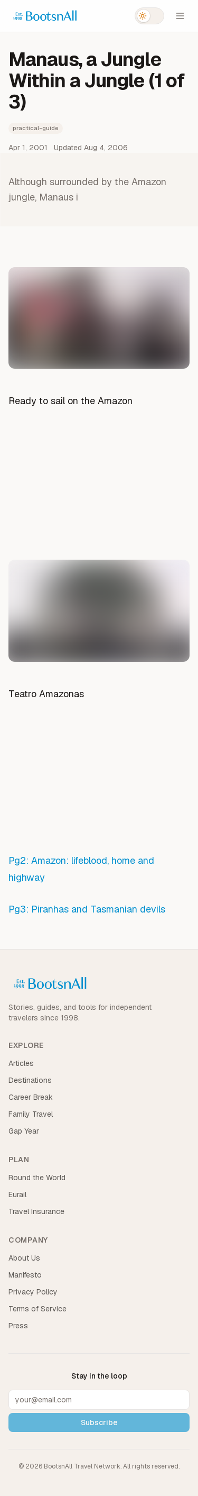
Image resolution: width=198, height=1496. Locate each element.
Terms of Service (37, 1308)
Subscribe (99, 1422)
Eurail (17, 1194)
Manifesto (25, 1275)
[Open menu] (180, 15)
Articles (21, 1063)
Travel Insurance (36, 1211)
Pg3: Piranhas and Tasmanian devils (86, 909)
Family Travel (30, 1114)
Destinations (30, 1080)
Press (18, 1325)
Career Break (30, 1097)
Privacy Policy (33, 1292)
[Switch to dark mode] (149, 15)
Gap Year (23, 1131)
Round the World (36, 1177)
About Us (24, 1258)
